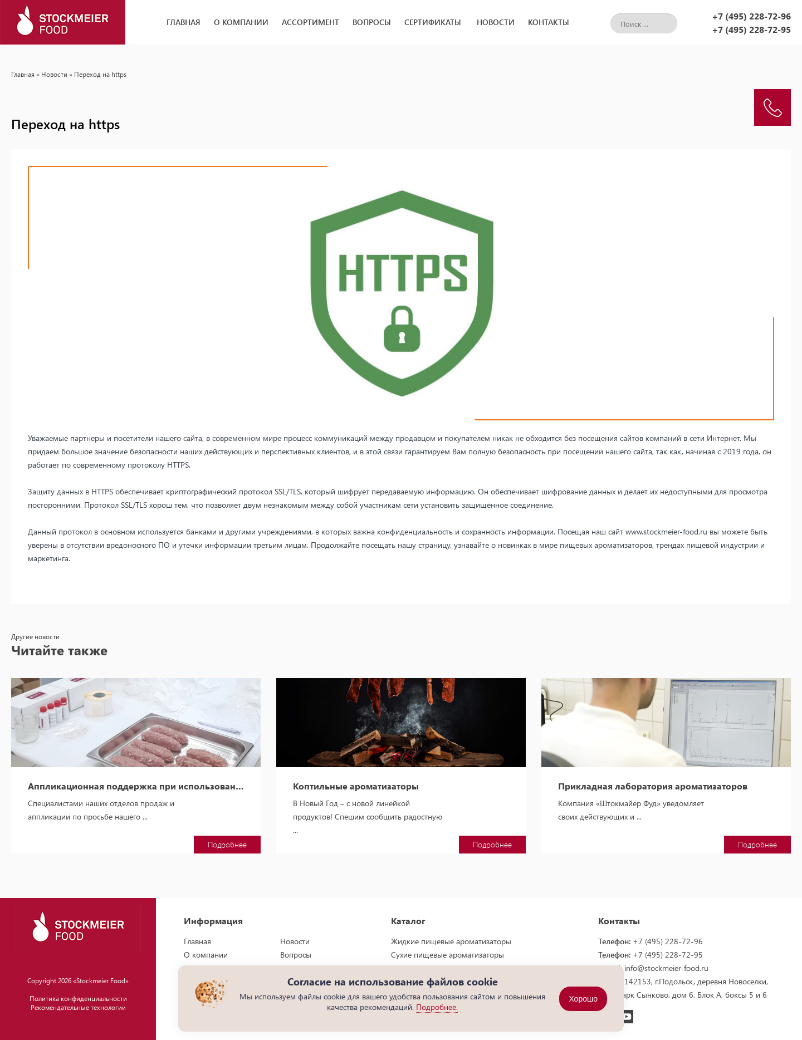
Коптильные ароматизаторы (356, 786)
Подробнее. (437, 1007)
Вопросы (372, 22)
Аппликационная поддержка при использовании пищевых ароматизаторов (136, 786)
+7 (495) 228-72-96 (751, 16)
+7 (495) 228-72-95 (751, 29)
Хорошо (583, 998)
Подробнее (227, 844)
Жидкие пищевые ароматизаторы (451, 941)
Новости (496, 22)
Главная (183, 22)
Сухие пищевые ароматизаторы (447, 954)
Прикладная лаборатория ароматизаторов (652, 786)
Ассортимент (310, 22)
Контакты (548, 22)
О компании (241, 22)
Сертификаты (432, 22)
